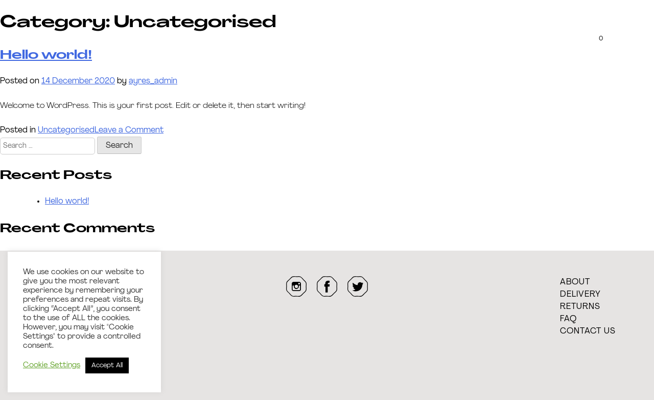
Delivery (580, 295)
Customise (117, 36)
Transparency (201, 36)
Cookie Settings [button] (51, 365)
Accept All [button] (107, 365)
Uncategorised (66, 130)
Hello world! (67, 201)
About (575, 282)
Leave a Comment (129, 130)
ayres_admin (153, 81)
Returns (580, 307)
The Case (43, 36)
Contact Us (588, 331)
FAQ (568, 319)
